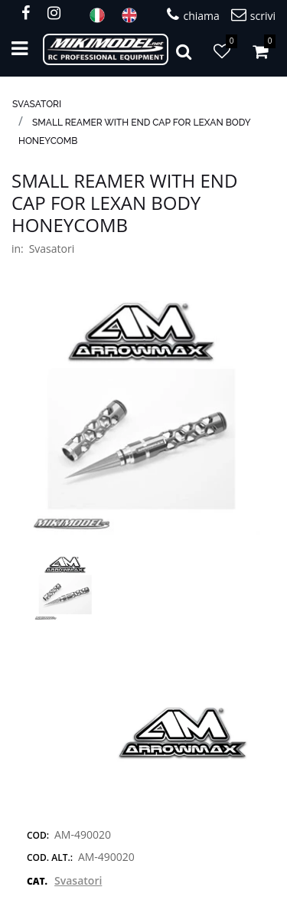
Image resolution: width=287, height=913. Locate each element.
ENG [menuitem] (134, 15)
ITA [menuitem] (102, 15)
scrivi (253, 15)
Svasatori (36, 104)
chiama (193, 15)
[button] (143, 416)
